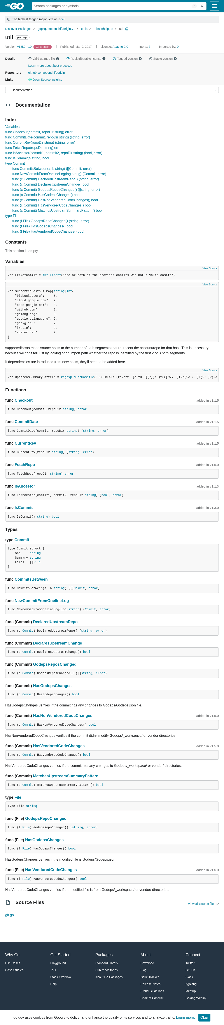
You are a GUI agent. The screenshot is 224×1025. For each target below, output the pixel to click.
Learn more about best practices (50, 65)
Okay (204, 1017)
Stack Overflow (60, 977)
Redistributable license (86, 58)
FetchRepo (25, 464)
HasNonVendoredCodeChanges (62, 715)
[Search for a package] (115, 6)
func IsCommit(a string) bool (27, 158)
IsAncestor (25, 486)
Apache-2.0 (120, 46)
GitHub (190, 970)
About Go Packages (109, 977)
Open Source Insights (45, 79)
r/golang (191, 984)
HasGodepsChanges (52, 686)
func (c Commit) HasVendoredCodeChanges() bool (51, 205)
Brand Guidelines (152, 991)
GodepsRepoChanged (45, 818)
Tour (53, 970)
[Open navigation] (214, 6)
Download (147, 963)
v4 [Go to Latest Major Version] (63, 19)
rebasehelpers (103, 29)
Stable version (163, 58)
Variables (12, 127)
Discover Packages (18, 29)
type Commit (15, 163)
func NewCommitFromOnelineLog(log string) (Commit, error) (59, 174)
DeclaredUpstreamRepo (55, 622)
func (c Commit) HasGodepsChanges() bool (46, 195)
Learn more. (185, 1017)
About (145, 955)
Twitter (190, 963)
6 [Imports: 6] (144, 46)
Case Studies (14, 970)
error (82, 409)
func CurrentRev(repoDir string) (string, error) (40, 142)
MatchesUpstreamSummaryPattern (65, 776)
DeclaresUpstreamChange (57, 643)
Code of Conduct (151, 998)
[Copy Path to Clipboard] (127, 29)
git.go (9, 915)
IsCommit (24, 507)
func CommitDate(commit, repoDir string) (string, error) (47, 137)
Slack (189, 977)
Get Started (60, 955)
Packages (104, 955)
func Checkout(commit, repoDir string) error (39, 132)
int (69, 291)
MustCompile (84, 377)
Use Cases (12, 963)
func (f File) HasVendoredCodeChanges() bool (48, 231)
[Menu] (112, 90)
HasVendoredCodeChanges (59, 746)
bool (105, 495)
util (121, 29)
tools (84, 29)
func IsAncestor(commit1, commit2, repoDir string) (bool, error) (53, 153)
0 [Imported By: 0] (169, 46)
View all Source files (201, 904)
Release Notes (150, 984)
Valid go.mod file (43, 58)
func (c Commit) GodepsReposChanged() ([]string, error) (56, 189)
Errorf (55, 275)
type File (11, 216)
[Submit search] (202, 6)
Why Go (12, 955)
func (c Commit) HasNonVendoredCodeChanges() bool (55, 200)
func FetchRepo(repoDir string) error (33, 148)
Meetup (191, 991)
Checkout (24, 400)
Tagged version (127, 58)
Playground (58, 963)
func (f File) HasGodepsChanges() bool (42, 226)
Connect (193, 955)
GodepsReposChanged (55, 664)
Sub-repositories (106, 970)
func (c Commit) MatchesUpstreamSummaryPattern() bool (57, 210)
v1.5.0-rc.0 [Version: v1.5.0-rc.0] (19, 46)
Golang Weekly (196, 998)
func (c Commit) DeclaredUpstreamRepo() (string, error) (55, 179)
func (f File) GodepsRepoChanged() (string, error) (50, 221)
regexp (66, 377)
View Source (210, 268)
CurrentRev (25, 443)
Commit (21, 540)
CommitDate (26, 422)
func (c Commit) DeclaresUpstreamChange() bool (50, 184)
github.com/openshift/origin (46, 72)
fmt (45, 275)
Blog (143, 970)
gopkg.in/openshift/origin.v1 (56, 29)
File (37, 562)
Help (53, 984)
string (59, 291)
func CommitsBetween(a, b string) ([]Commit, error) (52, 169)
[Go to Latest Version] (42, 46)
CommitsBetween (31, 579)
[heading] (18, 6)
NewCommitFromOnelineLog (42, 601)
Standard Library (106, 963)
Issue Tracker (149, 977)
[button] (30, 58)
